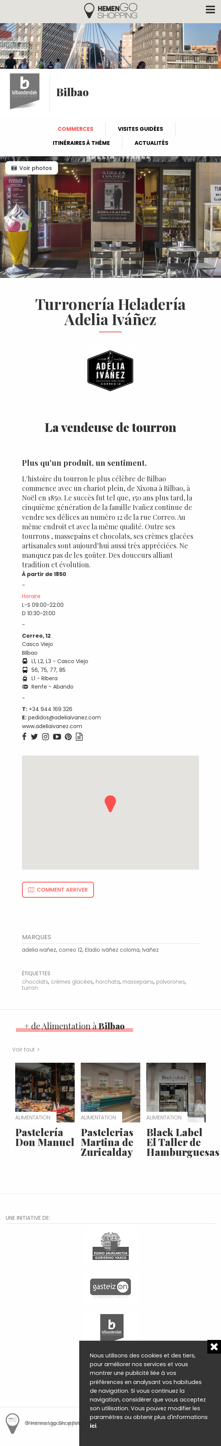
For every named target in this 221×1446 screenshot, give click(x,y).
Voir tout (23, 1049)
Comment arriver (62, 890)
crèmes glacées (72, 982)
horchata (108, 982)
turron (30, 988)
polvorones (170, 982)
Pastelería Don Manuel (44, 1137)
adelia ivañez (39, 950)
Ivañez (150, 950)
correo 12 (70, 950)
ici (93, 1426)
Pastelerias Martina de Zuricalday (107, 1142)
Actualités (151, 143)
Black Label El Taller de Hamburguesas (182, 1142)
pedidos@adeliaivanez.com (64, 717)
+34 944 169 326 (50, 709)
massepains (138, 982)
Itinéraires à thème (81, 143)
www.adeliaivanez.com (52, 726)
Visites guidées (140, 129)
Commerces (75, 129)
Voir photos (35, 168)
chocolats (35, 982)
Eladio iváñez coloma (112, 950)
